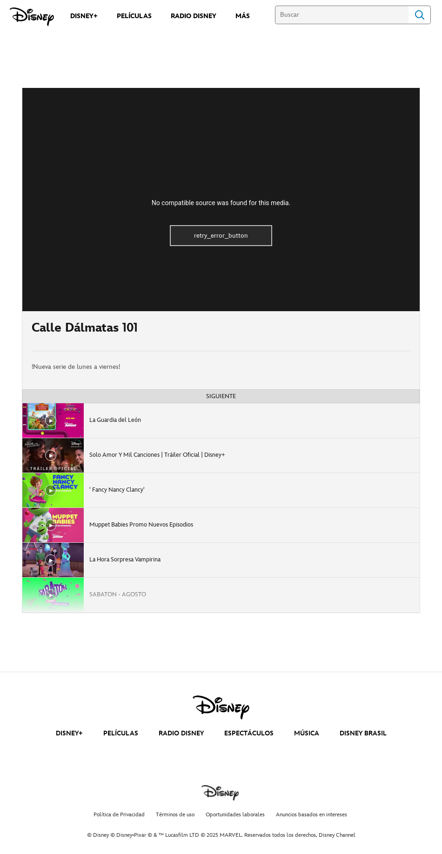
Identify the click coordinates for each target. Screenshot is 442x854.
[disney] (221, 707)
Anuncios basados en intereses (311, 814)
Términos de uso (175, 814)
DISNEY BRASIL (363, 733)
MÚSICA (306, 733)
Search (419, 14)
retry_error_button (221, 236)
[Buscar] (342, 15)
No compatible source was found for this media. (221, 203)
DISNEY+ (69, 733)
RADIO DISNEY (181, 733)
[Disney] (32, 16)
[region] (221, 199)
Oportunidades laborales (235, 814)
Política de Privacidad (119, 814)
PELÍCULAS (120, 733)
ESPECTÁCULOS (249, 733)
